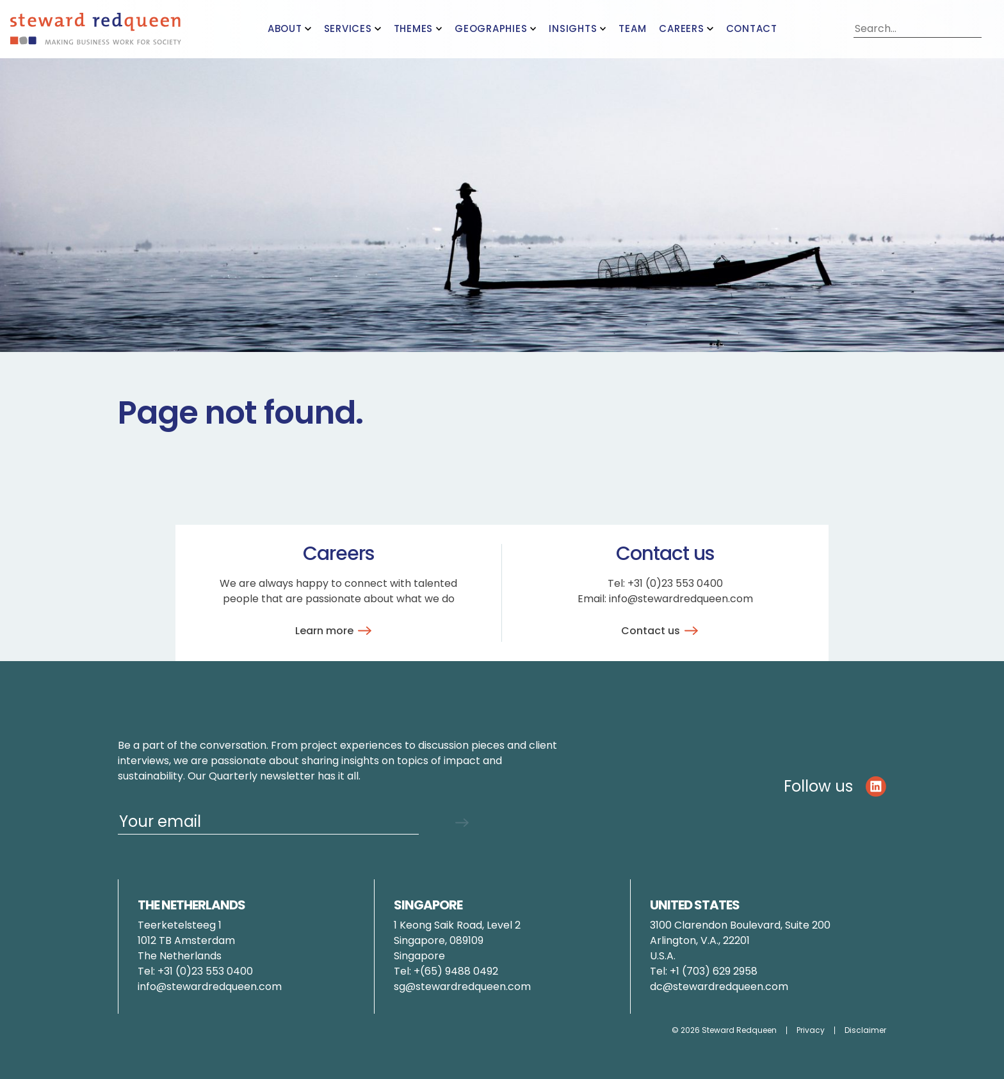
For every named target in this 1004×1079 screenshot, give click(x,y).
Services (348, 28)
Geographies (491, 28)
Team (632, 28)
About (285, 28)
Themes (413, 28)
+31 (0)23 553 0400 (675, 583)
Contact (751, 28)
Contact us (661, 630)
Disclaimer (865, 1030)
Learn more (335, 630)
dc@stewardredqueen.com (719, 986)
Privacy (811, 1030)
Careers (681, 28)
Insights (573, 28)
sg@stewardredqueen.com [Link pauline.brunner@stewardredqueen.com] (462, 986)
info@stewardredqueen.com (681, 598)
